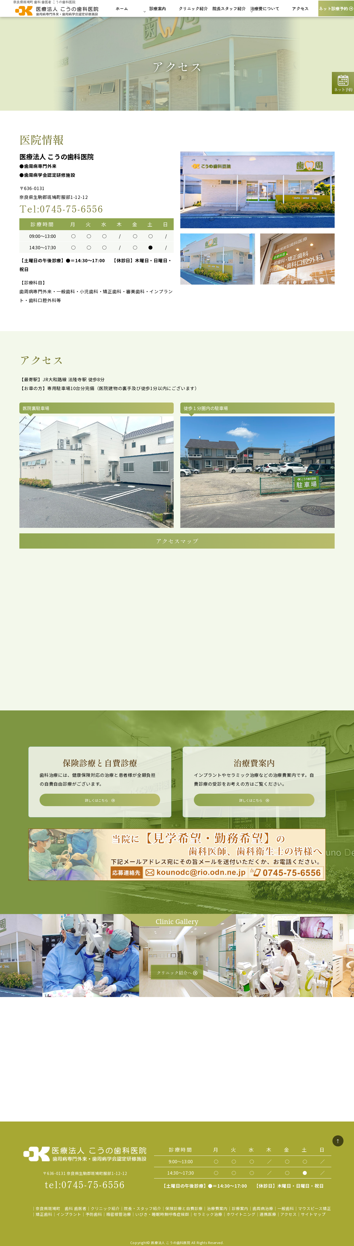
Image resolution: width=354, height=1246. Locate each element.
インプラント (68, 1214)
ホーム (122, 11)
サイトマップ (313, 1214)
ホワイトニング (241, 1214)
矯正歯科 (44, 1214)
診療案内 (240, 1208)
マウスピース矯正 (314, 1208)
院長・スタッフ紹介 (142, 1208)
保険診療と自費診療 (184, 1208)
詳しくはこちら (100, 800)
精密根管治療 (118, 1214)
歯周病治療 (263, 1208)
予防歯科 (93, 1214)
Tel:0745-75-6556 (61, 208)
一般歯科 (285, 1208)
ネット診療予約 (336, 11)
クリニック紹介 (193, 11)
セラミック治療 (207, 1214)
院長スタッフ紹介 (229, 11)
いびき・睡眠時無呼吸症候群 (162, 1214)
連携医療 (268, 1214)
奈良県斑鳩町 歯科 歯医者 (61, 1208)
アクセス (300, 11)
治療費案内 (217, 1208)
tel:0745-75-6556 (85, 1184)
